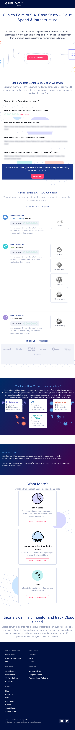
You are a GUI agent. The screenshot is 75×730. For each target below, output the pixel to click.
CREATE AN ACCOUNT (37, 57)
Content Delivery (11, 678)
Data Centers (10, 674)
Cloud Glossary (11, 708)
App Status (9, 701)
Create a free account (37, 522)
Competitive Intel (35, 674)
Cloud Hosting (17, 218)
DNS (12, 319)
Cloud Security (10, 681)
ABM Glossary (10, 711)
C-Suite (31, 662)
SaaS (13, 247)
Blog (7, 691)
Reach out (37, 176)
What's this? (24, 114)
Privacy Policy (23, 720)
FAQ (7, 698)
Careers (8, 705)
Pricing (7, 662)
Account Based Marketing (38, 678)
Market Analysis (34, 671)
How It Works (10, 655)
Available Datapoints (13, 658)
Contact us (9, 694)
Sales (31, 658)
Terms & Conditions (12, 720)
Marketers (32, 655)
